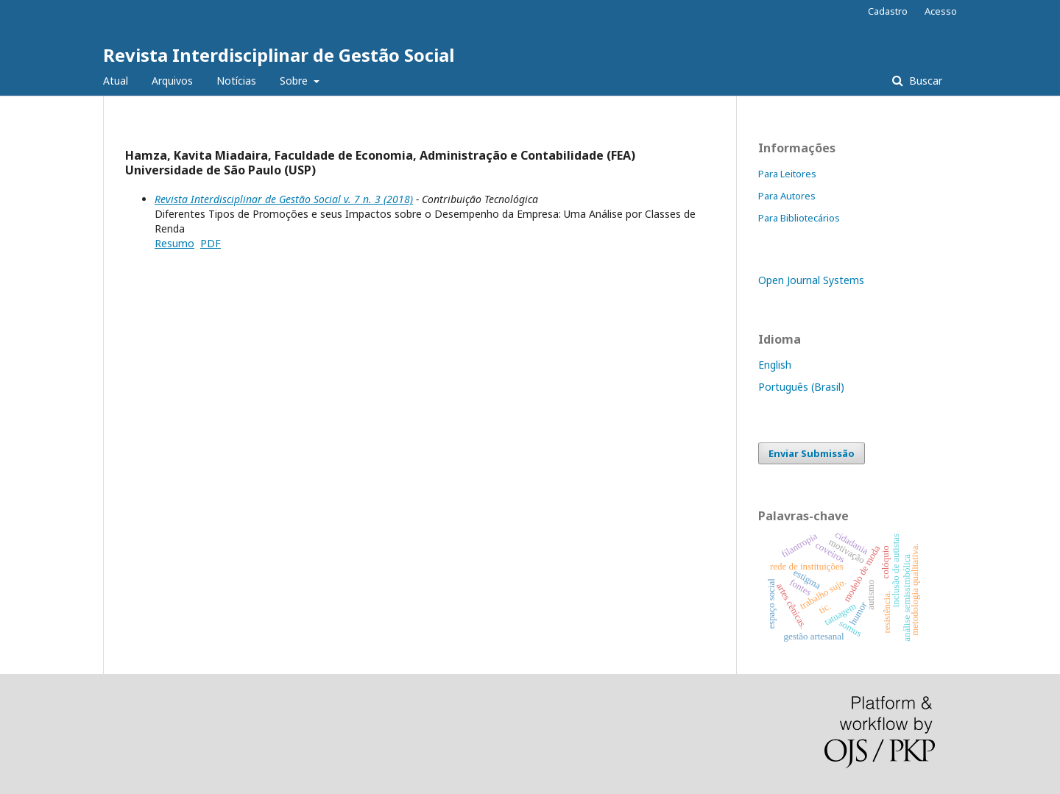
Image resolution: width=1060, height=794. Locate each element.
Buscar (924, 81)
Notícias (236, 81)
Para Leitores (787, 173)
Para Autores (787, 195)
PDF (210, 243)
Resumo (174, 243)
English (774, 365)
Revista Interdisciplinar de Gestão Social (278, 55)
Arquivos (172, 81)
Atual (115, 81)
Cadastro (888, 11)
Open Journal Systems (811, 280)
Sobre (295, 81)
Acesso (941, 11)
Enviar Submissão (811, 453)
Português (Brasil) (801, 387)
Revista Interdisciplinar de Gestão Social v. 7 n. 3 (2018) (284, 199)
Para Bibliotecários (799, 217)
